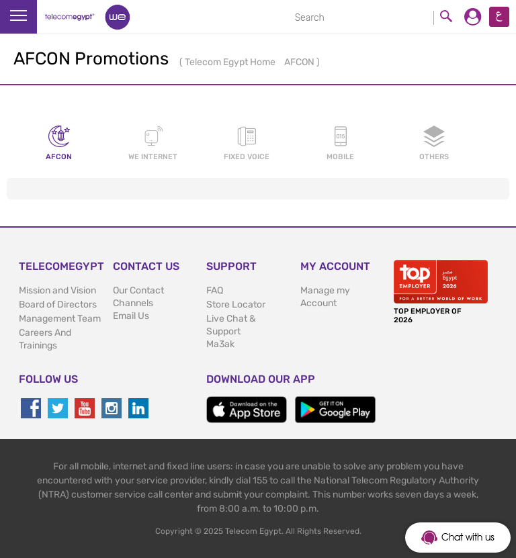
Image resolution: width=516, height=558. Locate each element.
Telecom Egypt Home (231, 62)
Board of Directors (58, 304)
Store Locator (235, 304)
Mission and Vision (57, 290)
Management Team (60, 318)
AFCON (300, 62)
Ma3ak (220, 344)
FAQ (214, 290)
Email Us (131, 316)
